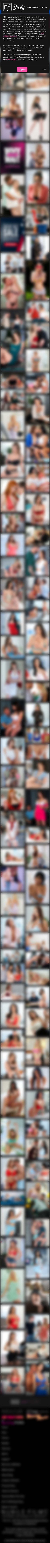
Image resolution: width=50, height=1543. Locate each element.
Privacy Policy (11, 59)
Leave (44, 69)
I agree (22, 69)
